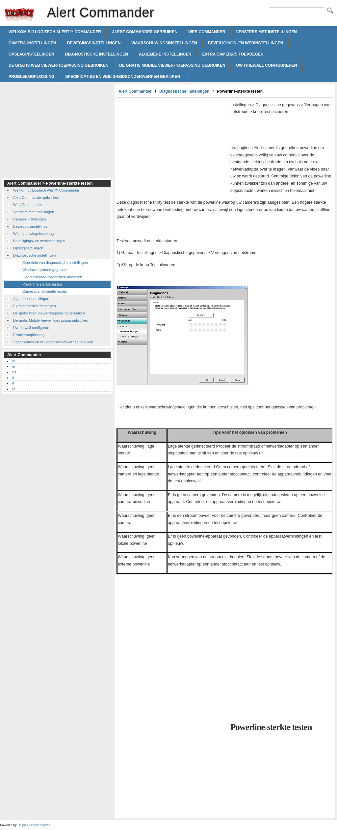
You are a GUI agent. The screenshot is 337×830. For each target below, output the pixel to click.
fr (13, 378)
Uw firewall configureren (266, 65)
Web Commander (206, 32)
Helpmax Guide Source (33, 825)
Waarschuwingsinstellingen (164, 43)
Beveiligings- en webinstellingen (245, 43)
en (14, 366)
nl (13, 389)
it (13, 383)
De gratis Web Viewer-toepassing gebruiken (58, 65)
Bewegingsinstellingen (94, 43)
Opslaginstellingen (31, 54)
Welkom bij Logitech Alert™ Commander (55, 32)
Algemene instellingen (165, 54)
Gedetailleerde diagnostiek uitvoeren (52, 277)
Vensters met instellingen (266, 32)
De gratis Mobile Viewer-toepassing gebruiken (172, 65)
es (14, 372)
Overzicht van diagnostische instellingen (55, 263)
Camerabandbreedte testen (44, 291)
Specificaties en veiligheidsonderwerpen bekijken (122, 76)
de (14, 361)
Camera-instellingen (32, 43)
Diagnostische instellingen (96, 54)
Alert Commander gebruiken (144, 32)
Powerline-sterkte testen (42, 284)
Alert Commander (19, 14)
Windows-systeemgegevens (45, 270)
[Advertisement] (172, 148)
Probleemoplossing (31, 76)
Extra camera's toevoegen (232, 54)
